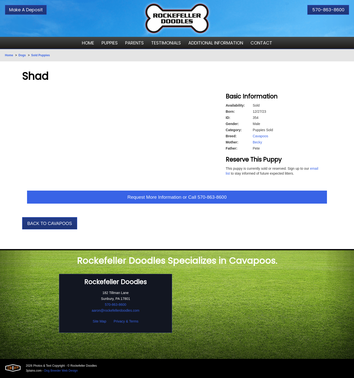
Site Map (99, 322)
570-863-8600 (328, 10)
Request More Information (153, 197)
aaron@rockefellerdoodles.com (115, 311)
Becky (257, 142)
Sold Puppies (40, 55)
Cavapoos (260, 136)
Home (9, 55)
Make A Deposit (26, 10)
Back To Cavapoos (49, 224)
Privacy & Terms (126, 322)
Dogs (22, 55)
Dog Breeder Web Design (61, 371)
